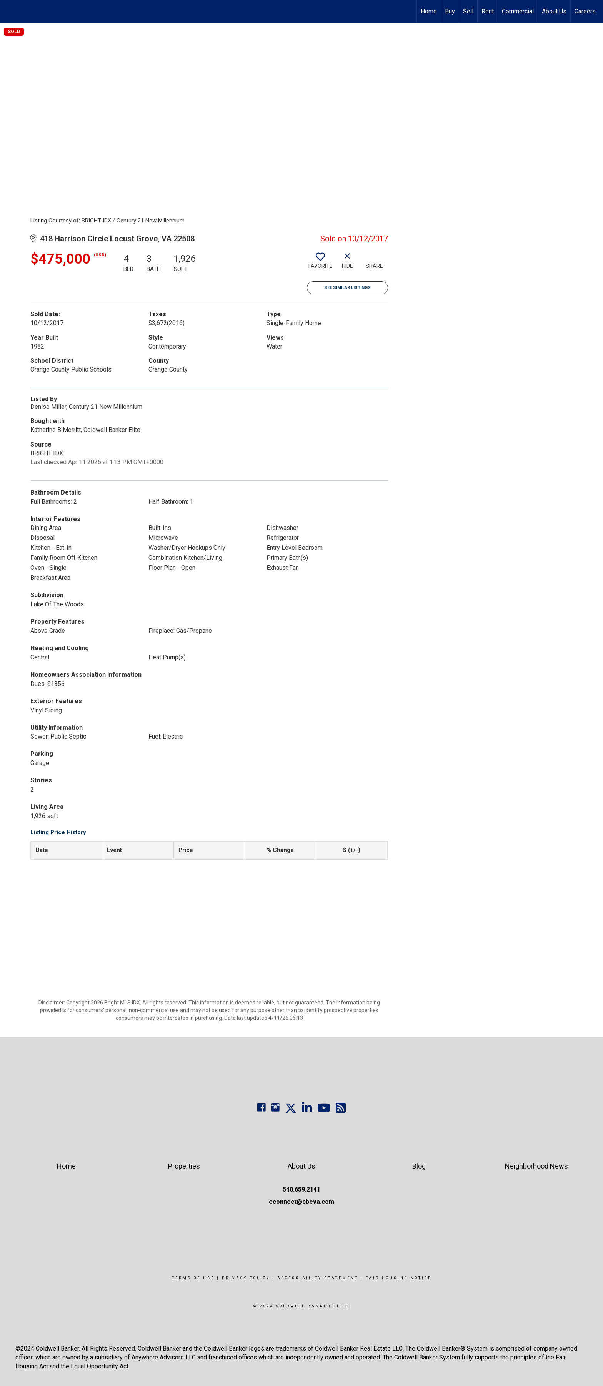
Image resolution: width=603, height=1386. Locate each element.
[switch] (320, 263)
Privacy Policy (246, 1278)
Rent (487, 11)
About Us (554, 11)
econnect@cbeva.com (301, 1201)
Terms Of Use (193, 1278)
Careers (585, 11)
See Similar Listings (347, 287)
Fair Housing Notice (398, 1278)
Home (429, 11)
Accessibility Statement (317, 1278)
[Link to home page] (10, 11)
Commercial (518, 11)
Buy (450, 11)
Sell (468, 11)
